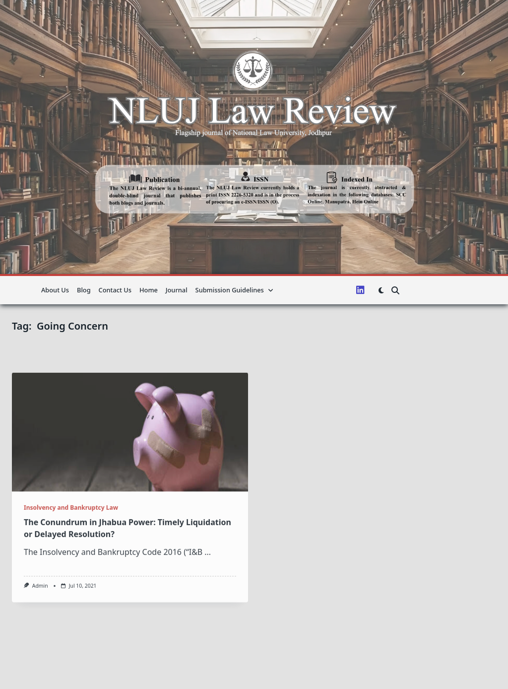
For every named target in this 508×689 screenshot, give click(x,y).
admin (40, 650)
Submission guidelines (234, 289)
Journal (177, 289)
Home (148, 289)
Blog (84, 289)
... (207, 616)
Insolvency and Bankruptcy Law (71, 572)
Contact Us (115, 289)
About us (55, 289)
